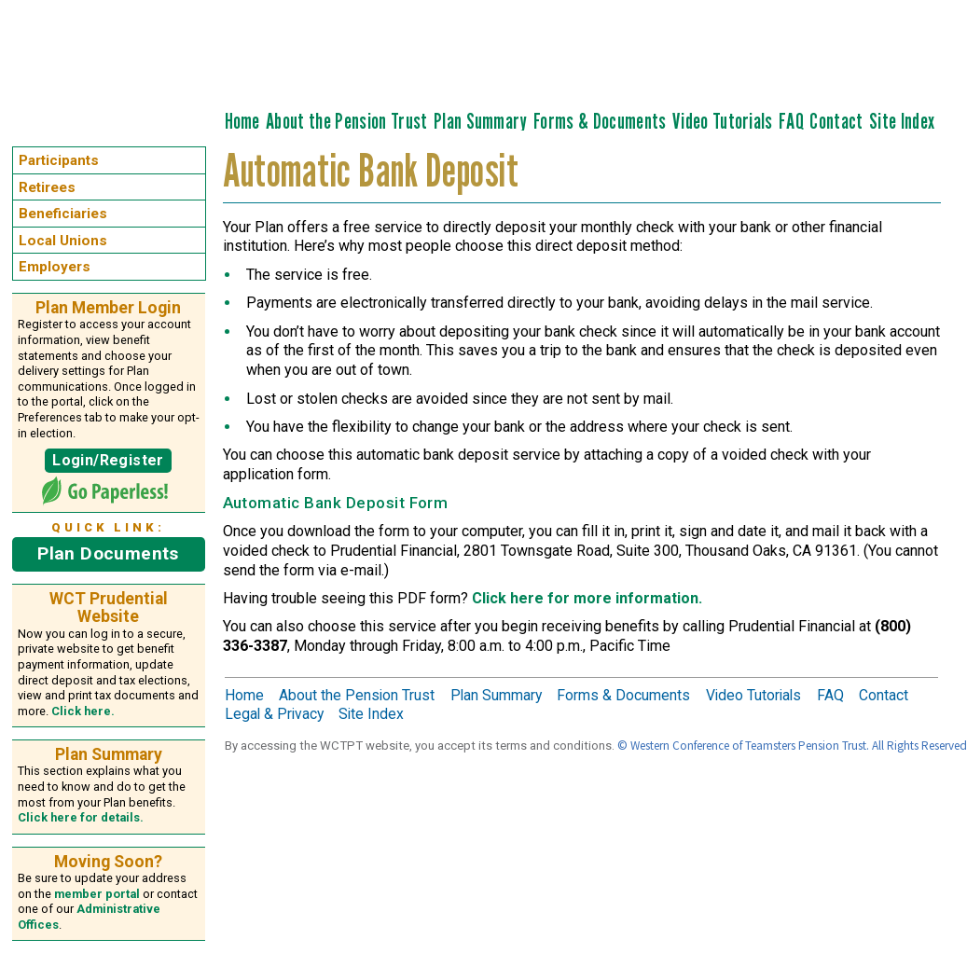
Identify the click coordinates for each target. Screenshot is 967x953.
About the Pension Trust (346, 120)
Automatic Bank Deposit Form (336, 502)
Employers (54, 266)
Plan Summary (481, 120)
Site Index (901, 120)
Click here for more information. (587, 598)
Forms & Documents (599, 120)
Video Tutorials (722, 120)
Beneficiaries (63, 213)
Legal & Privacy (274, 714)
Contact (836, 120)
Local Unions (63, 240)
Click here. (83, 711)
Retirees (47, 187)
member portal (97, 894)
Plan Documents (107, 553)
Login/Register (107, 460)
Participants (59, 160)
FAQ (791, 120)
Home (242, 120)
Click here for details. (81, 817)
